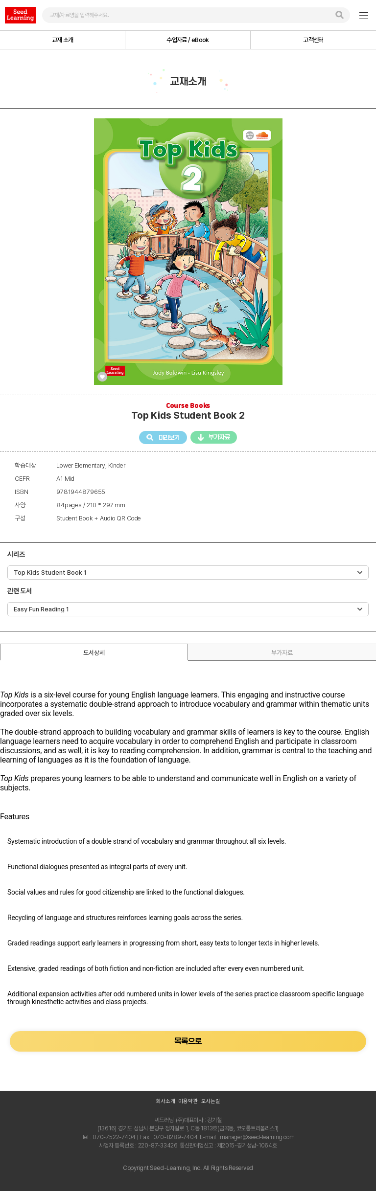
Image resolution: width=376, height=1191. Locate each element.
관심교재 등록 (102, 377)
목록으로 (187, 1041)
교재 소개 (62, 40)
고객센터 (313, 40)
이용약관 (187, 1101)
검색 (339, 15)
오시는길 (210, 1101)
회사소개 (165, 1101)
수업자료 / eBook (187, 40)
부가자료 (219, 437)
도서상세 (93, 652)
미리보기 (169, 437)
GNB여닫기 (363, 15)
